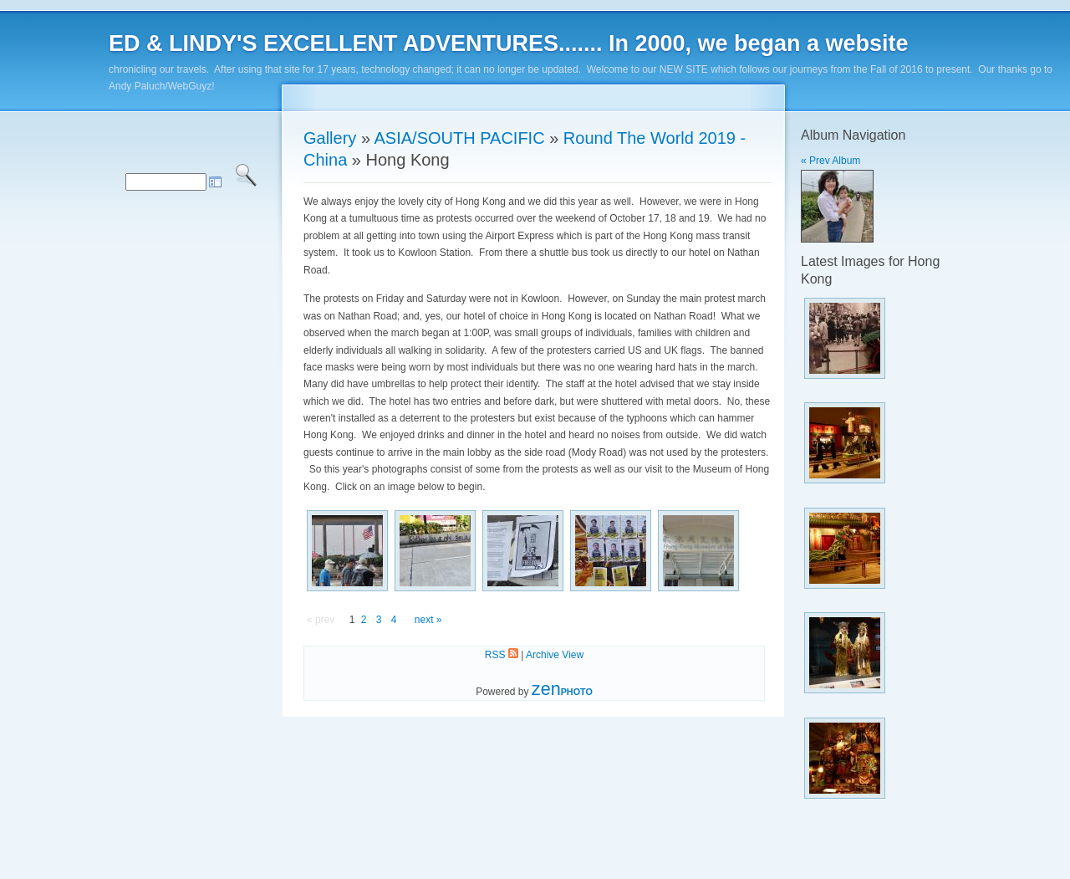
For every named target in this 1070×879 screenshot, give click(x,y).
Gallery (329, 138)
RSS (501, 655)
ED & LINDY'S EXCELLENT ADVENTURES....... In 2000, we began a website (509, 43)
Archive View (554, 655)
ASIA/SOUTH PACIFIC (459, 138)
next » (428, 620)
